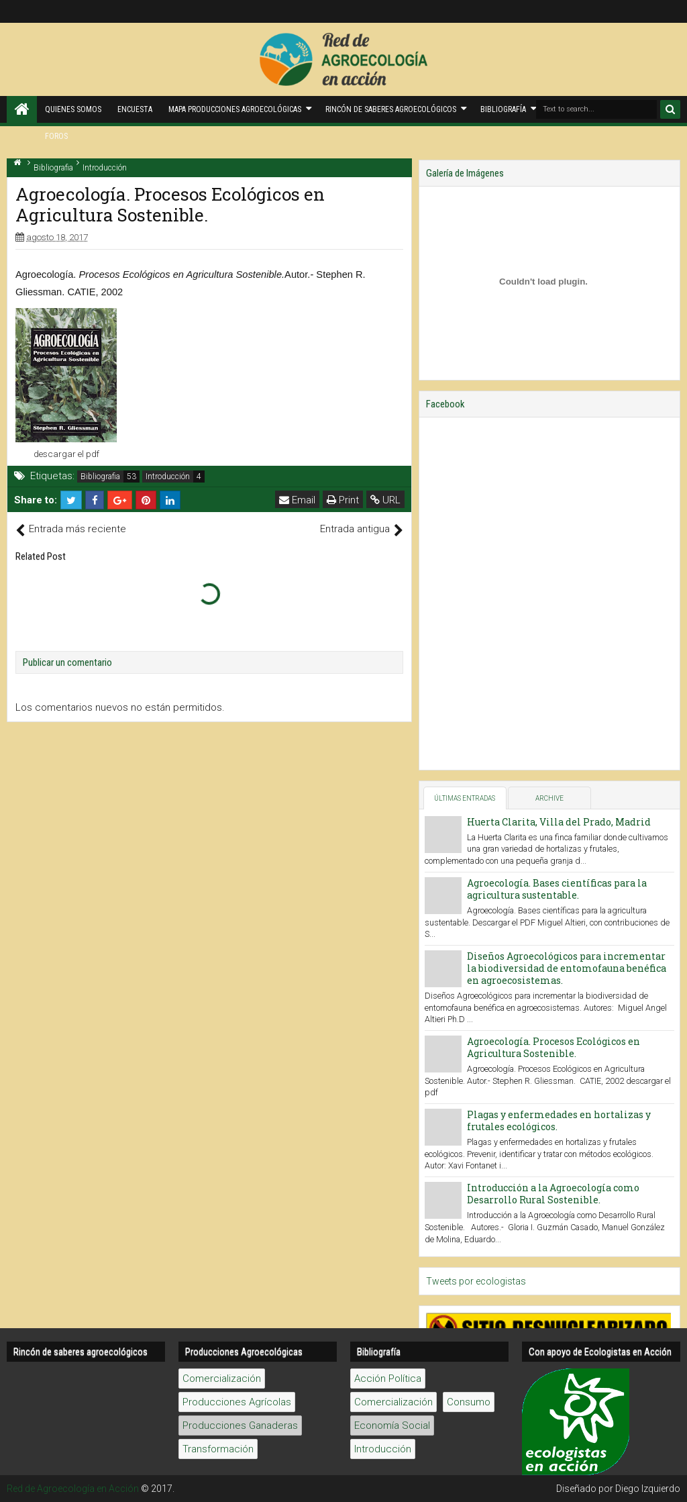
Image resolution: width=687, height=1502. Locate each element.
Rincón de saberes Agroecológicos (390, 109)
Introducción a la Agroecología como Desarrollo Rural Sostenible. (553, 1193)
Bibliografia (100, 476)
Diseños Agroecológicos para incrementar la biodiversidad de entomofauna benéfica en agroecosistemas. (566, 968)
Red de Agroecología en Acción (73, 1488)
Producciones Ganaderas (240, 1425)
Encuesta (134, 109)
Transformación (218, 1449)
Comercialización (221, 1378)
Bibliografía (503, 109)
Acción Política (387, 1378)
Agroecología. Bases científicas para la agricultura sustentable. (557, 889)
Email (297, 500)
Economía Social (392, 1425)
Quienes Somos (73, 109)
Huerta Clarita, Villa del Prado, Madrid (559, 821)
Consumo (468, 1402)
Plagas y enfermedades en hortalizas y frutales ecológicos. (559, 1120)
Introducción (168, 476)
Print (343, 500)
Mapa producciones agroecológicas (234, 109)
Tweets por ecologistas (476, 1281)
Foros (56, 136)
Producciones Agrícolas (236, 1402)
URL (385, 500)
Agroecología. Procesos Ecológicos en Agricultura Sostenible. (553, 1047)
